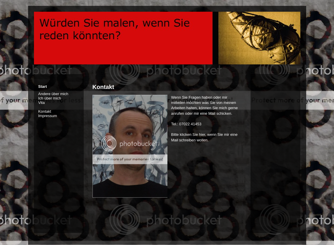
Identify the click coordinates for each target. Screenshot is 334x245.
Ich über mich (49, 98)
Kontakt (44, 111)
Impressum (47, 116)
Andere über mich (53, 94)
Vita (41, 102)
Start (42, 86)
